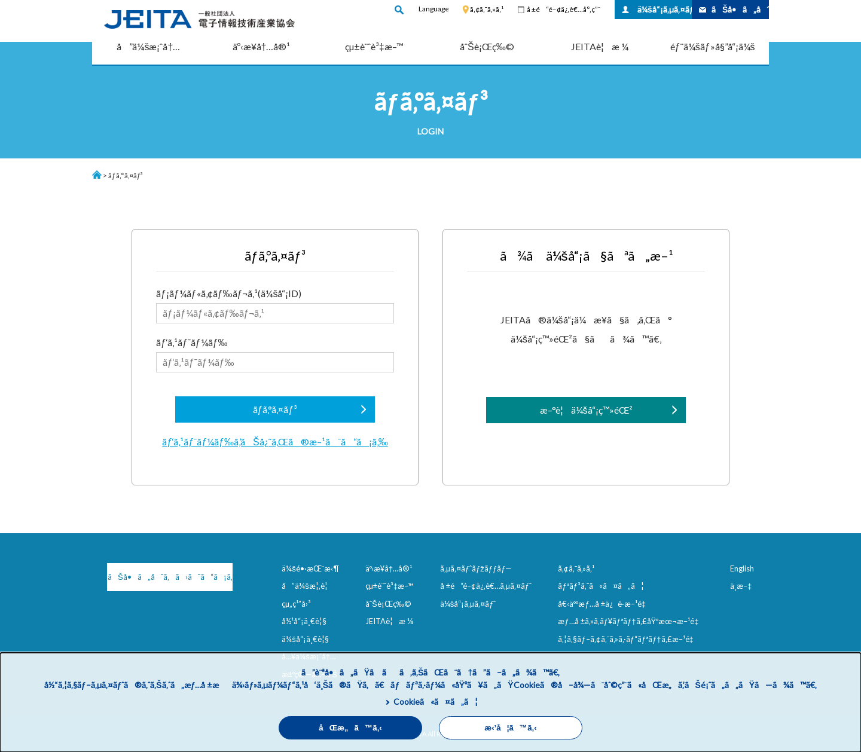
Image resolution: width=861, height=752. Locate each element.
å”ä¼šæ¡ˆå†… (148, 46)
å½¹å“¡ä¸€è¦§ (304, 621)
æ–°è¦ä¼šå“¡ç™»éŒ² (586, 409)
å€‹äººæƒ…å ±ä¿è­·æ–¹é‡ (604, 604)
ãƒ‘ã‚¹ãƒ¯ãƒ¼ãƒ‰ (275, 354)
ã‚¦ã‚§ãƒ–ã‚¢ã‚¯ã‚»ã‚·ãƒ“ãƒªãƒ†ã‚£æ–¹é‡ (628, 639)
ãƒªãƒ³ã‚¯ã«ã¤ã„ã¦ (600, 586)
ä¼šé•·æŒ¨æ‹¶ (310, 568)
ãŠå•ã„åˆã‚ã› (740, 9)
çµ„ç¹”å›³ (296, 604)
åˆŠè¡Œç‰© (487, 46)
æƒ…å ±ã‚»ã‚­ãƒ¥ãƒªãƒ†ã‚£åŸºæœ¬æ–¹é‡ (630, 621)
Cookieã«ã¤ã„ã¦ (435, 701)
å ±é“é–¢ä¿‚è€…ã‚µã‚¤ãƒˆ (486, 586)
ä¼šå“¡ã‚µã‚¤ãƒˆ (664, 9)
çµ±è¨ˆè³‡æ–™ (374, 46)
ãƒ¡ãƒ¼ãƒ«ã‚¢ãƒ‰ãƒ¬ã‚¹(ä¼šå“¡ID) (275, 305)
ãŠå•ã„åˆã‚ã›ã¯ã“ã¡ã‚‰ (170, 577)
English (742, 568)
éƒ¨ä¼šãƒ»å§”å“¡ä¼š (712, 46)
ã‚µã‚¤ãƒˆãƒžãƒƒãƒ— (476, 568)
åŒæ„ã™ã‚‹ (350, 727)
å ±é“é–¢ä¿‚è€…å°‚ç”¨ (563, 9)
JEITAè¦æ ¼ (599, 46)
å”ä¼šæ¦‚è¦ (308, 586)
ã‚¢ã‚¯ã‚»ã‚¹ (486, 9)
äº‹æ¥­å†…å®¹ (262, 46)
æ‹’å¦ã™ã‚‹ (510, 727)
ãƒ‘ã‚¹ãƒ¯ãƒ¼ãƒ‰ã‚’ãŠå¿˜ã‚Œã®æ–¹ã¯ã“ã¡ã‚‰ (274, 441)
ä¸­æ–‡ (741, 586)
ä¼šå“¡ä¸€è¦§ (305, 639)
